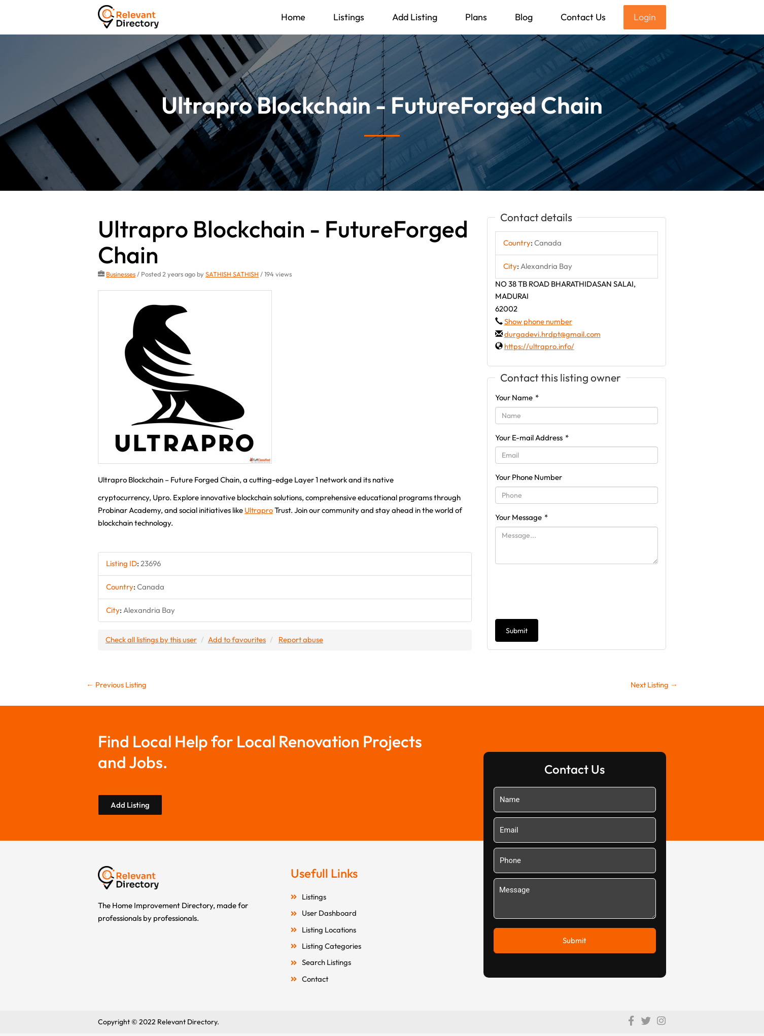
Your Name (517, 398)
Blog (523, 17)
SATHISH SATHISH (232, 275)
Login (644, 17)
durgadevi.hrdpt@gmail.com (552, 335)
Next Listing (653, 685)
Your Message (521, 518)
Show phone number (538, 322)
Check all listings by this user (152, 640)
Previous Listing (116, 685)
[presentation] (572, 592)
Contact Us (582, 17)
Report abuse (303, 640)
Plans (475, 17)
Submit (517, 631)
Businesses (121, 275)
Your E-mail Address (532, 438)
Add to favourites (238, 640)
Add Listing (413, 17)
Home (292, 17)
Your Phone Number (528, 478)
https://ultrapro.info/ (539, 347)
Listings (347, 17)
